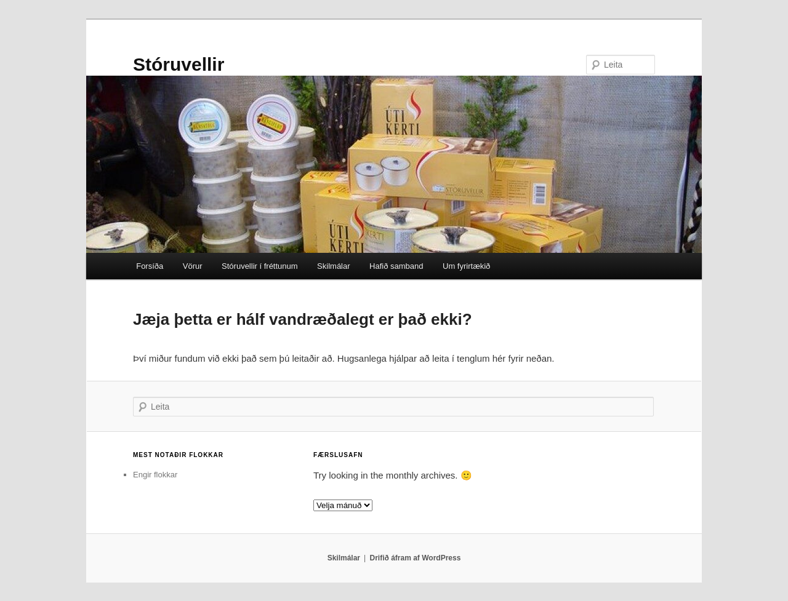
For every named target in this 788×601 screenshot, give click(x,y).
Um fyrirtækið (466, 266)
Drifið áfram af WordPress (415, 558)
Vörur (193, 266)
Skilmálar (333, 266)
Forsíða (149, 266)
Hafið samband (396, 266)
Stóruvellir (178, 64)
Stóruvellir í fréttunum (260, 266)
